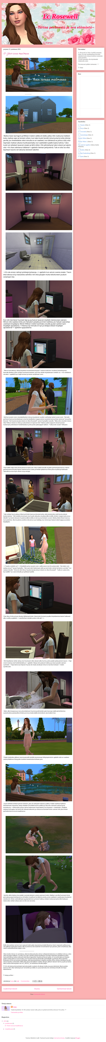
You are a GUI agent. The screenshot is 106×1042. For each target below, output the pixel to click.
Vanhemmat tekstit (64, 989)
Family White (82, 138)
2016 (5, 1021)
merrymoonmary (59, 1038)
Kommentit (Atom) (39, 994)
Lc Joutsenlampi (83, 135)
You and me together (84, 145)
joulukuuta (8, 1023)
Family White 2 (82, 141)
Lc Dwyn (81, 128)
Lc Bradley (81, 150)
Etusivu (37, 989)
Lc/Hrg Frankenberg (84, 153)
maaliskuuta (9, 1029)
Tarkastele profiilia (17, 1012)
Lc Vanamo (81, 125)
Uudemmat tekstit (10, 989)
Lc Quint (80, 156)
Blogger (77, 1038)
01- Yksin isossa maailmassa (16, 54)
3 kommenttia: (25, 981)
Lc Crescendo (82, 131)
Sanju (15, 1007)
